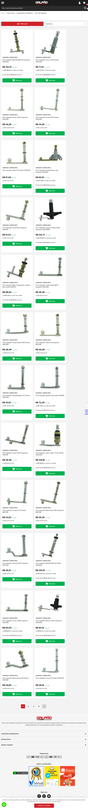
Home (3, 13)
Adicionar (17, 80)
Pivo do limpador (41, 13)
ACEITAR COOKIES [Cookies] (44, 805)
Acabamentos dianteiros (25, 13)
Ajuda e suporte (7, 745)
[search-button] (85, 8)
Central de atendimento (10, 734)
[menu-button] (2, 3)
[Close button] (87, 5)
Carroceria (10, 13)
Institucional (5, 739)
